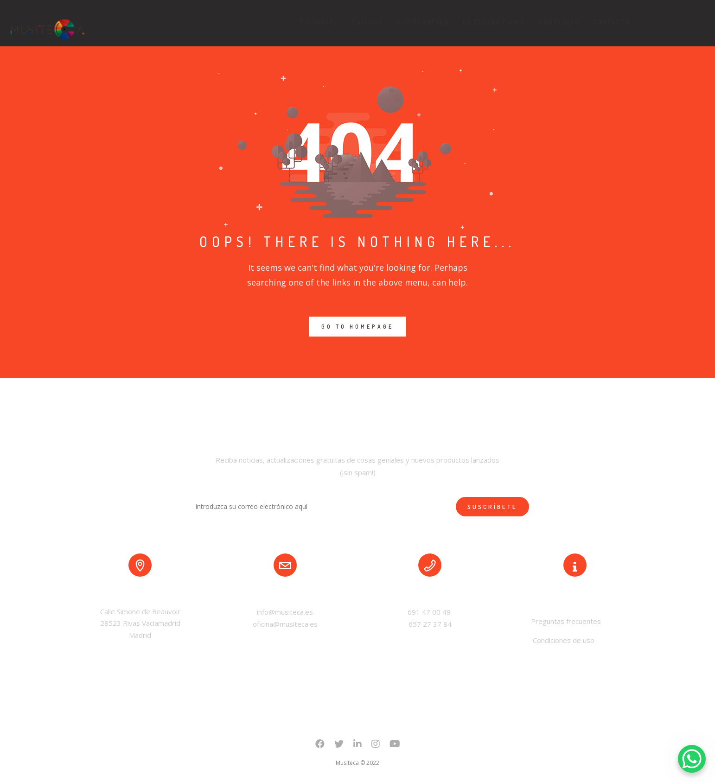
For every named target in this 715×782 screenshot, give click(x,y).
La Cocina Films (494, 22)
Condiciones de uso (563, 640)
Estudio (367, 22)
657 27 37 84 (430, 624)
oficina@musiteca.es (285, 624)
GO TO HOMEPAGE (357, 326)
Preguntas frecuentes (565, 621)
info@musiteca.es (285, 612)
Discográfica (422, 22)
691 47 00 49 (430, 612)
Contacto (611, 22)
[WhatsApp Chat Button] (692, 759)
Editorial (319, 22)
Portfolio (559, 22)
